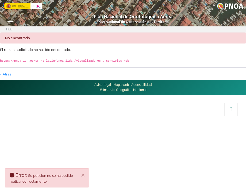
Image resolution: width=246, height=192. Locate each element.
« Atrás (5, 74)
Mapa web (121, 85)
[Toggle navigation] (10, 19)
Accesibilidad (141, 85)
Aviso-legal (102, 85)
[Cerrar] (83, 175)
